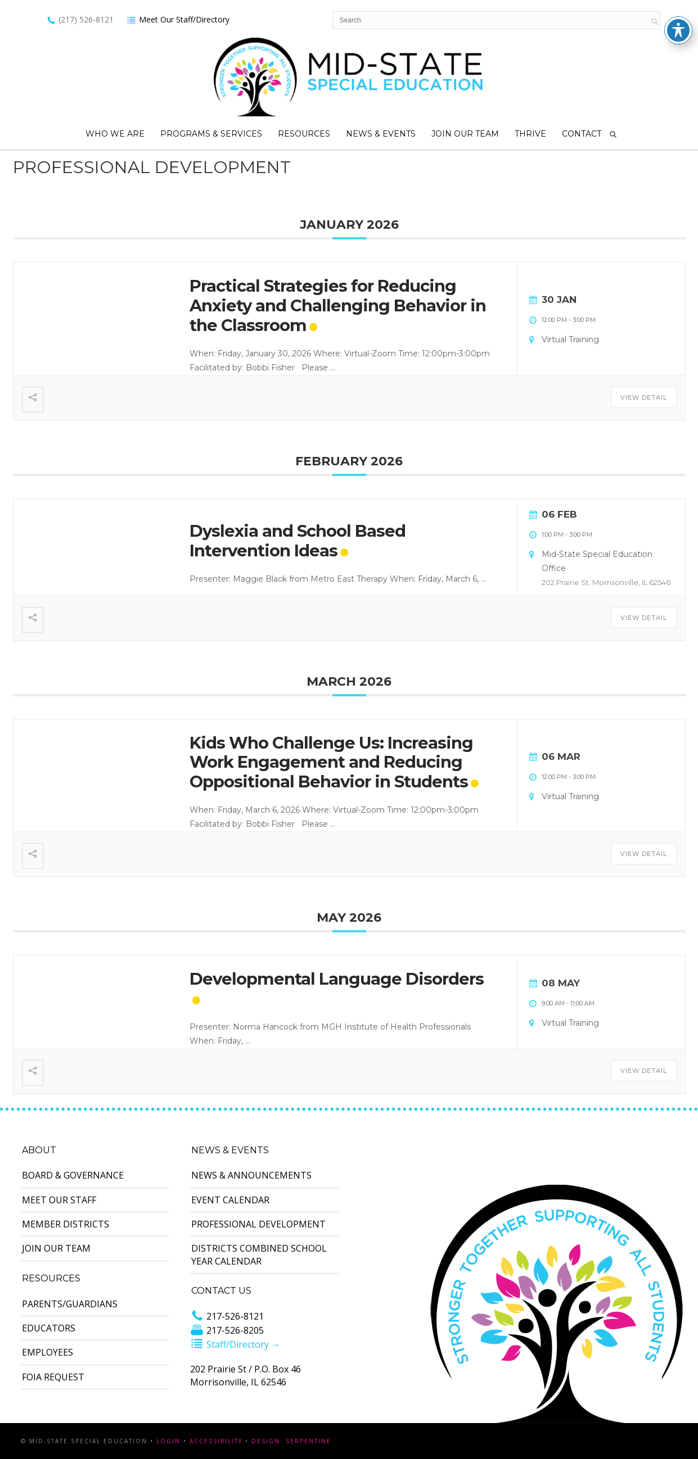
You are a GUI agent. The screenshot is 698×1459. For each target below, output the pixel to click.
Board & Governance (73, 1175)
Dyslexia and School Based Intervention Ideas (298, 540)
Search (613, 134)
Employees (47, 1352)
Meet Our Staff (59, 1200)
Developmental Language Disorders (337, 979)
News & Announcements (251, 1175)
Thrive (530, 134)
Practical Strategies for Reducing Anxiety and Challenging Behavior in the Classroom (338, 305)
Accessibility (216, 1441)
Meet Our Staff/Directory (178, 19)
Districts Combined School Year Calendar (259, 1254)
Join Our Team (465, 134)
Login (168, 1441)
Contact (581, 134)
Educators (48, 1328)
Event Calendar (230, 1200)
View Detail (643, 397)
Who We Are (115, 134)
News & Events (381, 134)
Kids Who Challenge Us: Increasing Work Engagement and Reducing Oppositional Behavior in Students (331, 762)
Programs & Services (211, 134)
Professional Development (258, 1224)
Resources (304, 134)
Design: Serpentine (291, 1441)
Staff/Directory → (235, 1344)
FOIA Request (53, 1377)
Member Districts (65, 1224)
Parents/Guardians (70, 1304)
